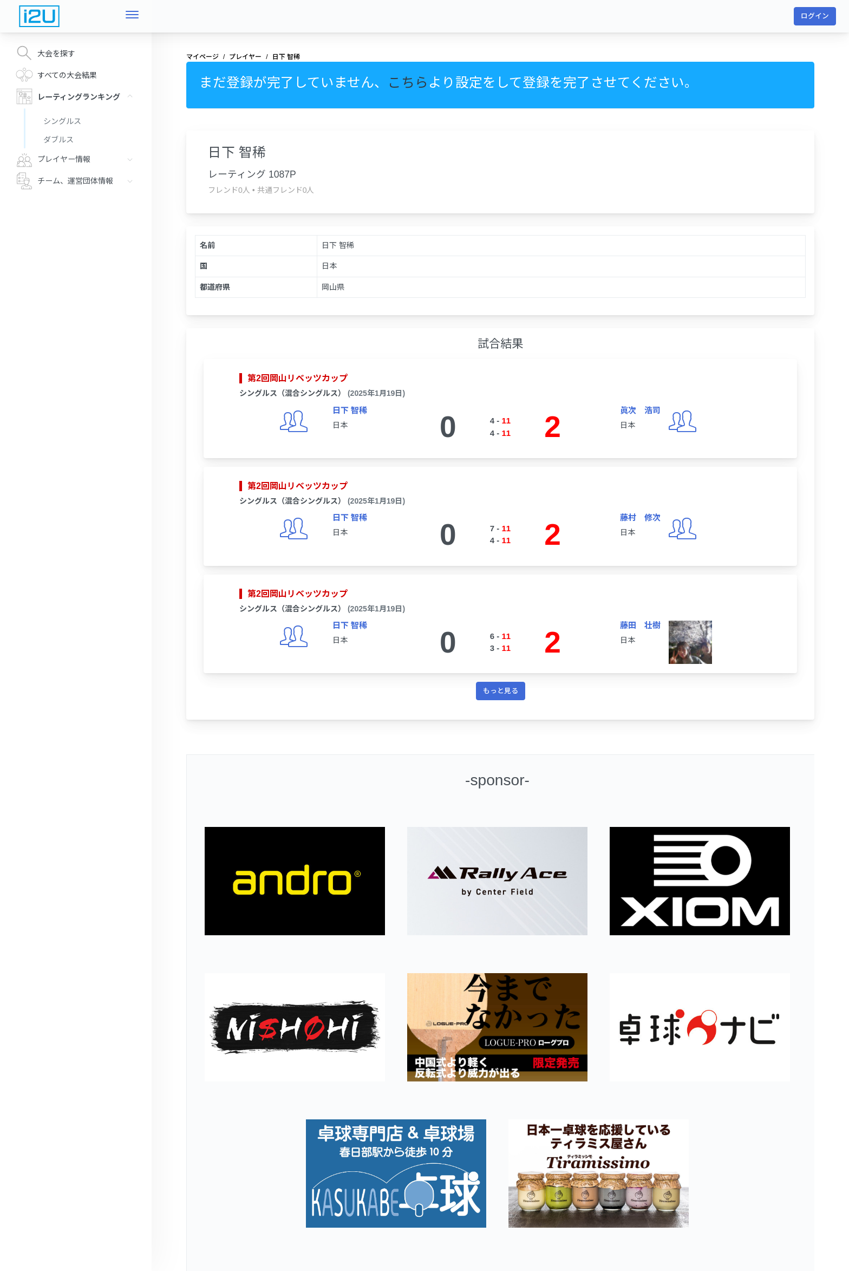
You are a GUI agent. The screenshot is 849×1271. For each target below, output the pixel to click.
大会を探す (45, 53)
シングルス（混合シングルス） (292, 393)
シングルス (62, 121)
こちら (408, 82)
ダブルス (58, 139)
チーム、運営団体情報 (77, 181)
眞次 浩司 (640, 410)
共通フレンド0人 (286, 190)
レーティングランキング (77, 96)
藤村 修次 (640, 517)
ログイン (815, 16)
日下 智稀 (349, 410)
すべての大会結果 (56, 74)
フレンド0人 (229, 190)
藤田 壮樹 (640, 625)
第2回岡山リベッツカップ (297, 378)
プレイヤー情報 (77, 159)
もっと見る (500, 691)
